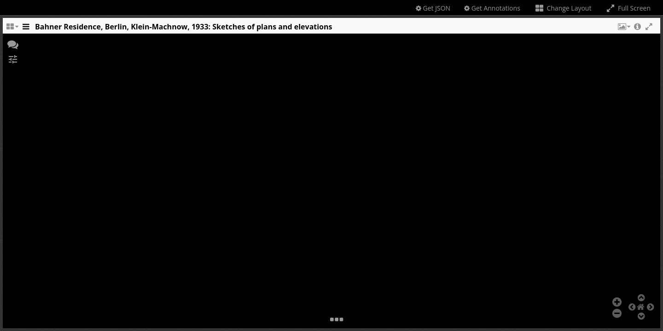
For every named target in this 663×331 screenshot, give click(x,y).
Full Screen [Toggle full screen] (628, 8)
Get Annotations (492, 8)
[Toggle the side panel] (25, 29)
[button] (623, 29)
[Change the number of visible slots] (12, 29)
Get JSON (433, 8)
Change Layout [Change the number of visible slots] (563, 8)
